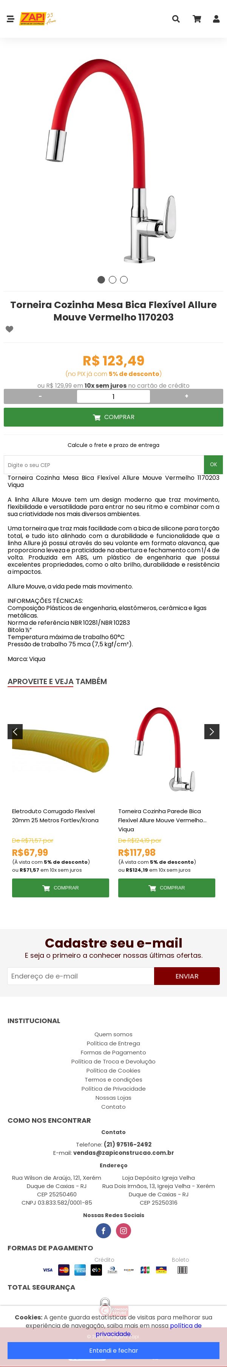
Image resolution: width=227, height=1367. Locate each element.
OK (213, 464)
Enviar (187, 976)
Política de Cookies (113, 1070)
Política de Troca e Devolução (113, 1061)
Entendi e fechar (113, 1350)
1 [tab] (101, 280)
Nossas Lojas (113, 1098)
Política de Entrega (113, 1043)
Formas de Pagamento (113, 1052)
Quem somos (113, 1034)
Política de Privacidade (114, 1089)
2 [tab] (112, 280)
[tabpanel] (113, 162)
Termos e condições (113, 1079)
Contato (113, 1107)
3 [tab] (124, 280)
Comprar (119, 417)
